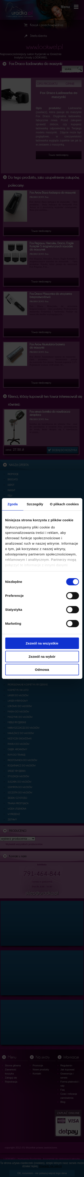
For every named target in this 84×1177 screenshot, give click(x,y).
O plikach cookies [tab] (64, 504)
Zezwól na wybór (41, 656)
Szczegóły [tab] (35, 504)
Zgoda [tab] (12, 504)
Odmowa (42, 669)
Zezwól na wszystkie (42, 643)
